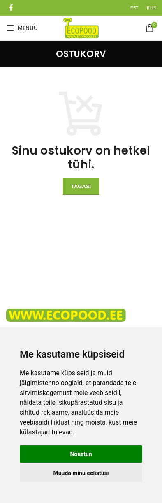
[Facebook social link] (11, 7)
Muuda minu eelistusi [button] (81, 473)
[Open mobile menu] (22, 28)
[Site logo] (81, 27)
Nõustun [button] (81, 454)
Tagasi (81, 186)
